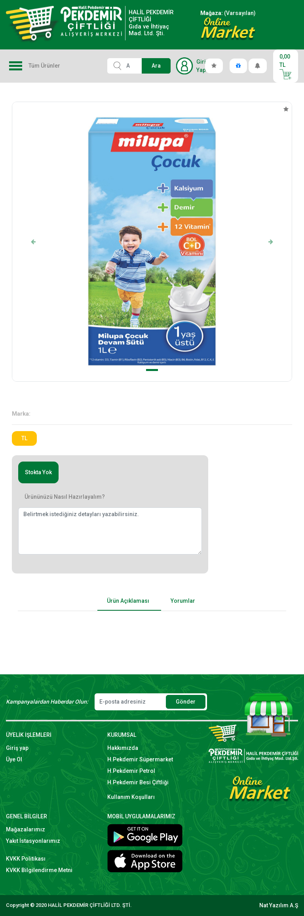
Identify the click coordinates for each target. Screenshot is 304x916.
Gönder (186, 701)
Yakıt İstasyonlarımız (33, 841)
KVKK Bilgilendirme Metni (39, 870)
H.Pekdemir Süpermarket (140, 759)
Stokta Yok (38, 472)
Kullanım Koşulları (131, 797)
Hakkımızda (122, 748)
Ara (156, 65)
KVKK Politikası (26, 858)
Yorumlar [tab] (183, 601)
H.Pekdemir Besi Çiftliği (138, 782)
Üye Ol (14, 759)
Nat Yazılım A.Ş (278, 905)
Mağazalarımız (25, 829)
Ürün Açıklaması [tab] (128, 601)
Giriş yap (17, 748)
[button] (33, 241)
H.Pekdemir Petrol (131, 771)
